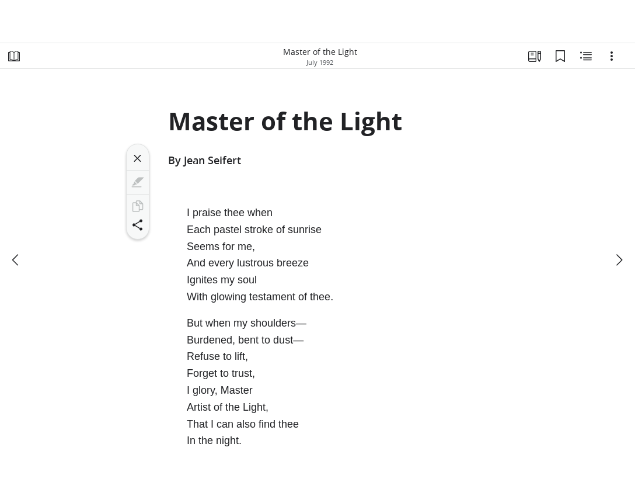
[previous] (16, 260)
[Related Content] (586, 56)
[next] (618, 260)
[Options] (611, 56)
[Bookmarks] (560, 56)
